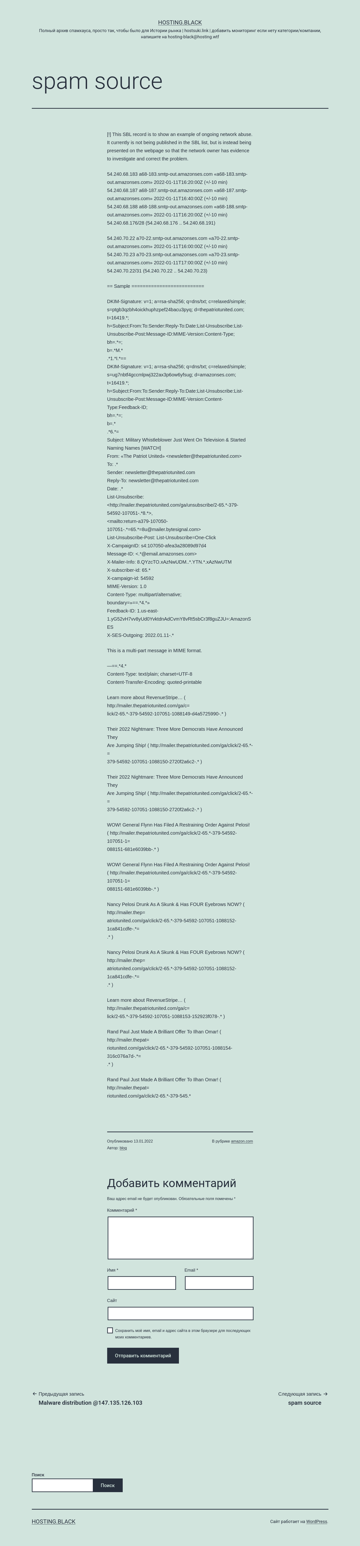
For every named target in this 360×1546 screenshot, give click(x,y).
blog (123, 1148)
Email (191, 1270)
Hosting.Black (180, 22)
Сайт (112, 1300)
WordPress (316, 1521)
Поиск (38, 1474)
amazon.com (242, 1141)
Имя (112, 1270)
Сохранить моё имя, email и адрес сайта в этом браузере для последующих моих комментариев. (183, 1334)
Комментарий (122, 1210)
